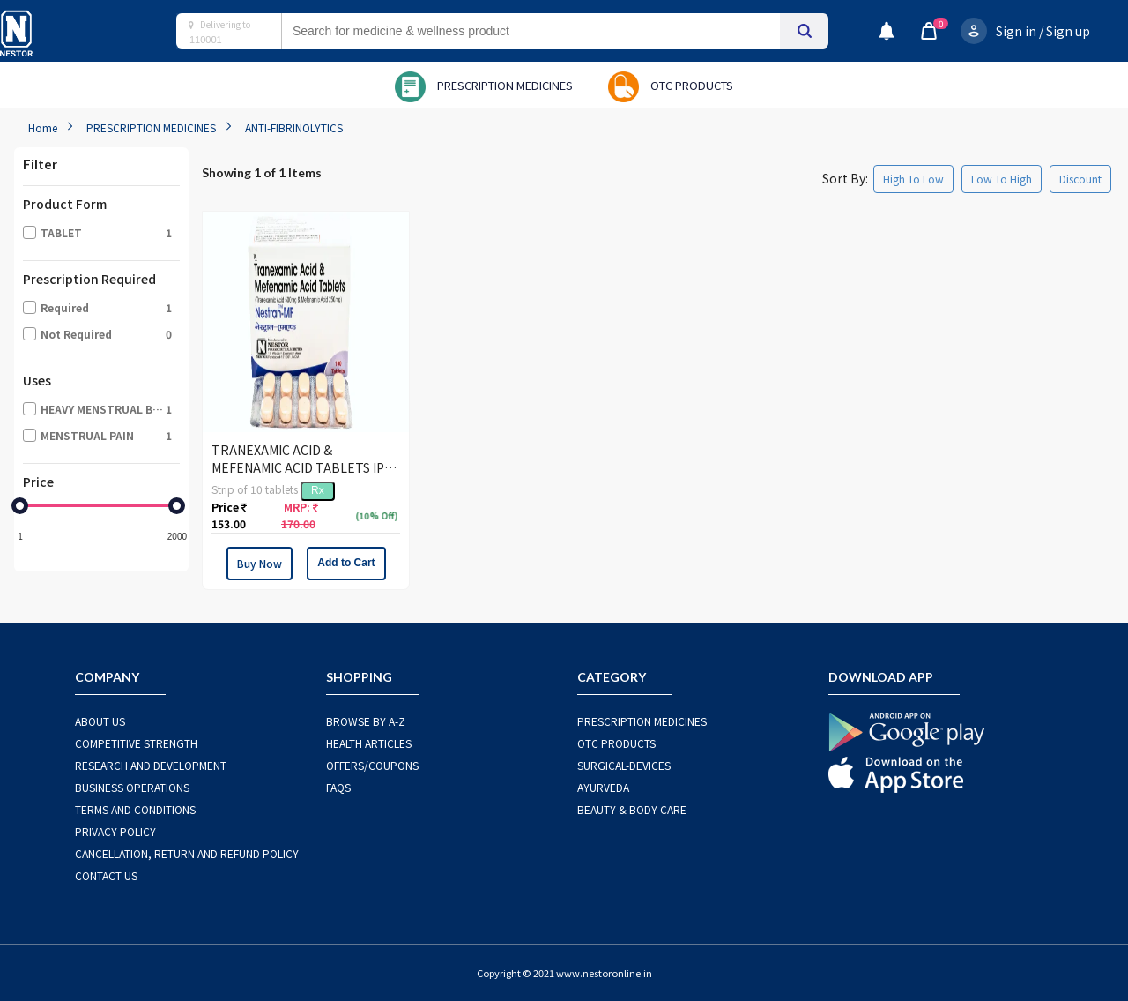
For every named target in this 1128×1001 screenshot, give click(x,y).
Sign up (1068, 31)
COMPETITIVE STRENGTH (136, 743)
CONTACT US (106, 875)
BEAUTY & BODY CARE (631, 809)
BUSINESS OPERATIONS (132, 787)
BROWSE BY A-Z (365, 720)
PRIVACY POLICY (115, 831)
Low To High (1001, 178)
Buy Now (259, 563)
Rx (317, 490)
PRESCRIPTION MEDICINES (151, 127)
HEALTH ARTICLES (369, 743)
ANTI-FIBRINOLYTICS (294, 127)
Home (42, 127)
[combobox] (548, 31)
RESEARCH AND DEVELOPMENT (150, 765)
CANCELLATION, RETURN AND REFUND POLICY (187, 853)
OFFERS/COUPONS (372, 765)
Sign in (1016, 31)
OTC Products (616, 743)
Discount (1080, 178)
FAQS (338, 787)
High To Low (913, 178)
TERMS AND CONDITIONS (135, 809)
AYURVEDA (603, 787)
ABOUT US (100, 720)
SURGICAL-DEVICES (624, 765)
